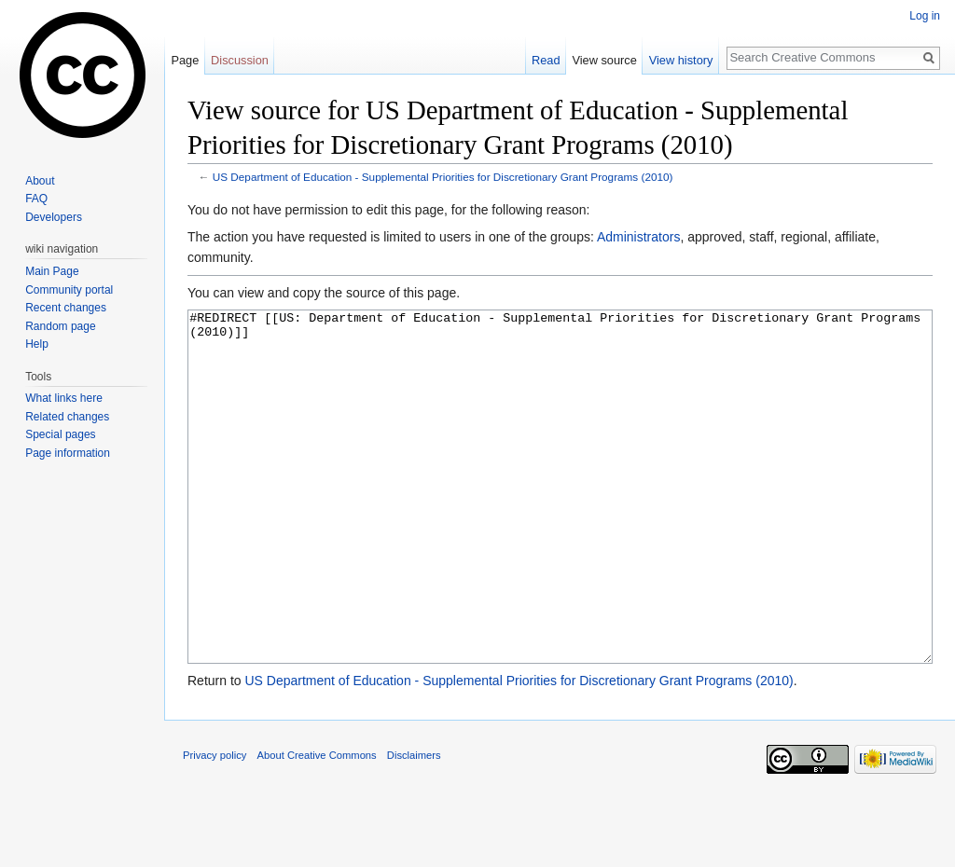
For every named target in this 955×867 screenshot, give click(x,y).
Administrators (638, 236)
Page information (67, 453)
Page (185, 60)
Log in (924, 15)
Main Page (51, 271)
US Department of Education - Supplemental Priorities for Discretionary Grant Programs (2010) (443, 177)
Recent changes (65, 307)
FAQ (36, 198)
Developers (53, 217)
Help (36, 344)
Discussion (240, 60)
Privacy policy (214, 825)
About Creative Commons (317, 825)
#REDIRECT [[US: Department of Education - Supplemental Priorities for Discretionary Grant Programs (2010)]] (560, 522)
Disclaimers (414, 825)
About (39, 180)
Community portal (69, 289)
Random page (60, 326)
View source (604, 60)
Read (546, 60)
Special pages (60, 434)
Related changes (67, 416)
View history (681, 60)
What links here (64, 398)
